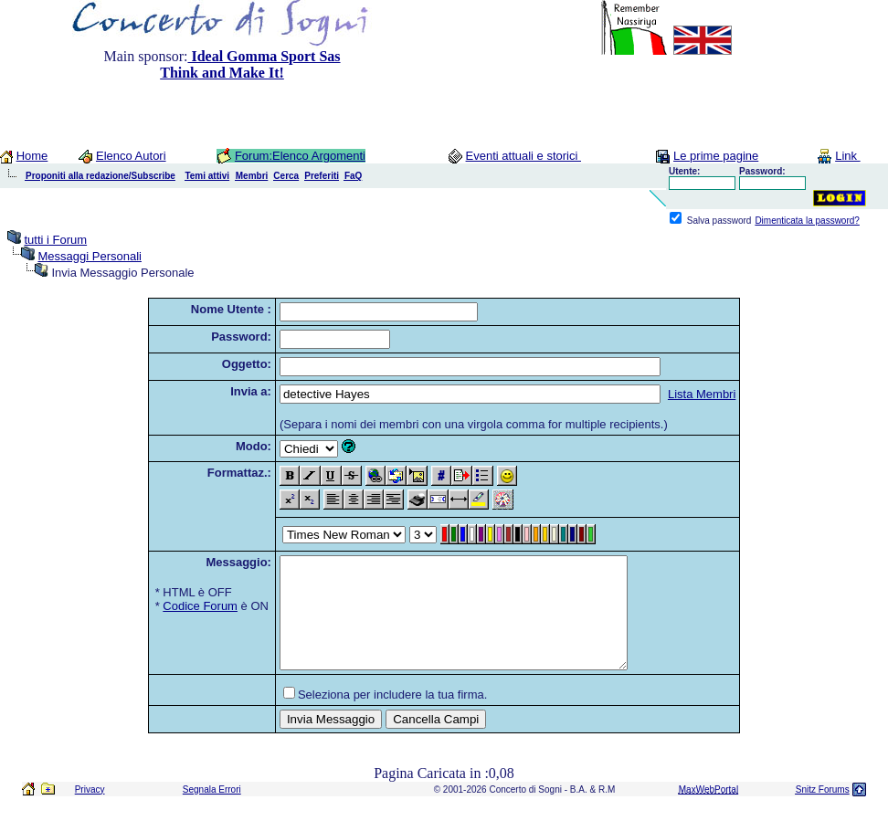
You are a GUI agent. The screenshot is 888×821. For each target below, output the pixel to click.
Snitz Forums (823, 811)
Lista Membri (701, 394)
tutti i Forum (55, 240)
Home (32, 156)
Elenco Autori (131, 156)
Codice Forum (200, 606)
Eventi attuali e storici (523, 156)
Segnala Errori (212, 811)
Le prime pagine (715, 156)
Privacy (90, 811)
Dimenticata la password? (807, 221)
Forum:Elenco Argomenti (300, 156)
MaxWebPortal (708, 811)
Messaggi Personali (89, 256)
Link (847, 156)
